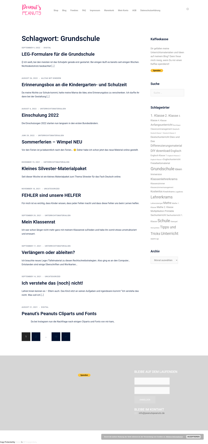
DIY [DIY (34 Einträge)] (153, 151)
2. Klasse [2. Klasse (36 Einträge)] (171, 115)
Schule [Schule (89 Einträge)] (164, 220)
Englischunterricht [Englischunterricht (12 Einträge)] (172, 159)
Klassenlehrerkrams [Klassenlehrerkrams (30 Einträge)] (164, 179)
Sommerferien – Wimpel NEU (52, 142)
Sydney (73, 435)
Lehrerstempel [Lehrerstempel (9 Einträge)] (157, 203)
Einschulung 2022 (40, 115)
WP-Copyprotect (29, 442)
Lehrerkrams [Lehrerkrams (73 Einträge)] (162, 197)
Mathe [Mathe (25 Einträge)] (167, 203)
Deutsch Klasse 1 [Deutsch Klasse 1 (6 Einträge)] (156, 133)
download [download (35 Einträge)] (163, 151)
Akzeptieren (193, 437)
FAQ (84, 10)
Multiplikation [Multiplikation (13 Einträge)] (157, 211)
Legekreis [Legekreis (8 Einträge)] (179, 192)
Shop (56, 10)
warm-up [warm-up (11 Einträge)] (155, 239)
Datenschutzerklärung (150, 10)
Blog (64, 10)
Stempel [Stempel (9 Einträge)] (174, 221)
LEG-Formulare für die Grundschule (58, 54)
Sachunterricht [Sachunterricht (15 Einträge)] (158, 215)
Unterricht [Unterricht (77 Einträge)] (169, 233)
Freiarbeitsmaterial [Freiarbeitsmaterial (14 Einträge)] (160, 163)
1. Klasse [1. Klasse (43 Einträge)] (158, 116)
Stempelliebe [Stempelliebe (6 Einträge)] (155, 228)
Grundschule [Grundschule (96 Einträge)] (162, 168)
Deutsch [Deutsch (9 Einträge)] (175, 129)
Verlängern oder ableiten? (48, 252)
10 (56, 336)
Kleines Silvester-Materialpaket (54, 168)
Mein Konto (123, 10)
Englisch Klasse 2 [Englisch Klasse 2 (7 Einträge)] (173, 156)
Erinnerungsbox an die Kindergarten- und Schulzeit (74, 84)
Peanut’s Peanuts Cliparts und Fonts (59, 313)
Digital (47, 48)
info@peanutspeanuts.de (152, 413)
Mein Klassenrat (38, 222)
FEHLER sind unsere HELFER (51, 195)
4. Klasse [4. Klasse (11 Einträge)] (162, 120)
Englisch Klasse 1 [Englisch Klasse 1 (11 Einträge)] (159, 155)
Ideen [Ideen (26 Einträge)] (178, 169)
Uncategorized (52, 189)
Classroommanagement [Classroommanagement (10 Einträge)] (161, 129)
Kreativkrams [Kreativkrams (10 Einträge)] (169, 191)
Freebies (74, 10)
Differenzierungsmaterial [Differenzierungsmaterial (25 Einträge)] (166, 145)
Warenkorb (109, 10)
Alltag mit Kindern (51, 78)
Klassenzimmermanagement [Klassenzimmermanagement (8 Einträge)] (162, 187)
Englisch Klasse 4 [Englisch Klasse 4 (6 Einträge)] (157, 160)
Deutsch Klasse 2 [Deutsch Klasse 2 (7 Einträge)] (169, 133)
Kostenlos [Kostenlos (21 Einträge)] (157, 191)
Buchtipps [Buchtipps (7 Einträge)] (177, 125)
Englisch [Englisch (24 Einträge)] (176, 151)
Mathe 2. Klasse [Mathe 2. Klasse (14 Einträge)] (165, 207)
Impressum (95, 10)
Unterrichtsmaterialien (53, 109)
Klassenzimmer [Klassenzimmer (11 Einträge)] (158, 183)
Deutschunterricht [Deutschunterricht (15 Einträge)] (160, 137)
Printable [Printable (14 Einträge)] (169, 211)
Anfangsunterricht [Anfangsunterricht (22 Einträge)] (162, 124)
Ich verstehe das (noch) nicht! (52, 283)
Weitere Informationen (174, 437)
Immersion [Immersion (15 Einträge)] (156, 174)
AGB (134, 10)
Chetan (18, 442)
